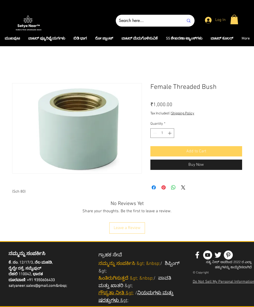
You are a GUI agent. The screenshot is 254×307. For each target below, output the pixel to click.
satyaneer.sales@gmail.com (32, 286)
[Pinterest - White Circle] (228, 254)
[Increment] (170, 133)
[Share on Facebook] (154, 187)
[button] (234, 19)
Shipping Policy (182, 113)
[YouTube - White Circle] (207, 254)
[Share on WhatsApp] (173, 187)
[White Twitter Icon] (217, 254)
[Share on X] (183, 187)
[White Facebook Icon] (197, 254)
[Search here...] (147, 21)
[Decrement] (154, 133)
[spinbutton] (162, 133)
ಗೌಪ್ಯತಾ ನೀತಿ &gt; (116, 293)
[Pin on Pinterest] (163, 187)
